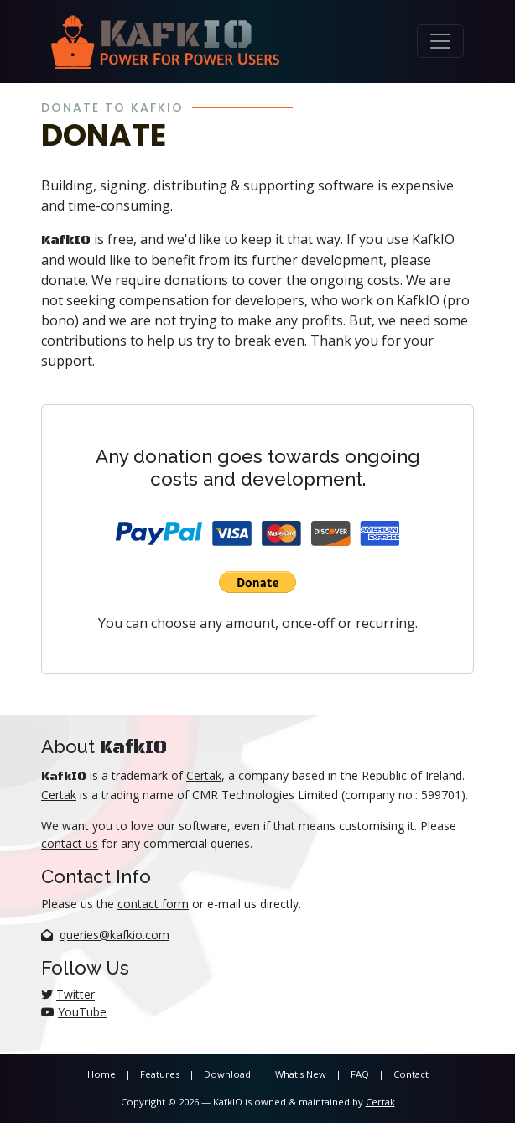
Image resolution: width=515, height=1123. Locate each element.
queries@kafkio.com (114, 935)
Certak (203, 775)
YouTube (82, 1012)
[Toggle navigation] (440, 41)
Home (101, 1074)
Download (227, 1074)
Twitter (75, 994)
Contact (411, 1074)
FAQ (360, 1074)
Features (159, 1074)
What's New (300, 1074)
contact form (153, 904)
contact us (69, 843)
